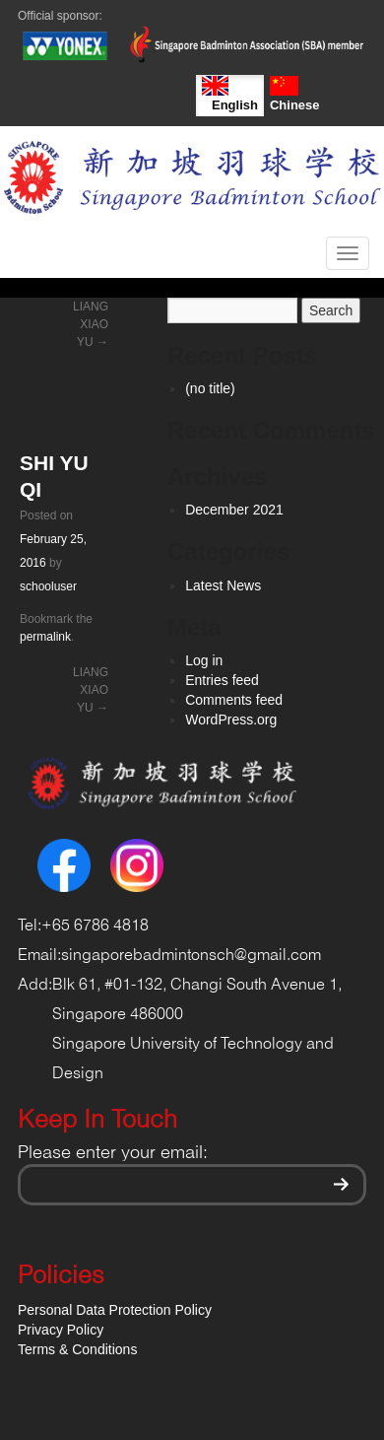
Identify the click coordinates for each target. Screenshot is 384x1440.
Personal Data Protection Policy (115, 1310)
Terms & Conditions (77, 1349)
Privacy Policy (60, 1329)
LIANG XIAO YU (90, 324)
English (230, 94)
